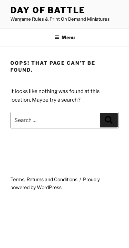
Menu (64, 37)
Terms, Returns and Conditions (43, 179)
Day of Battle (47, 10)
